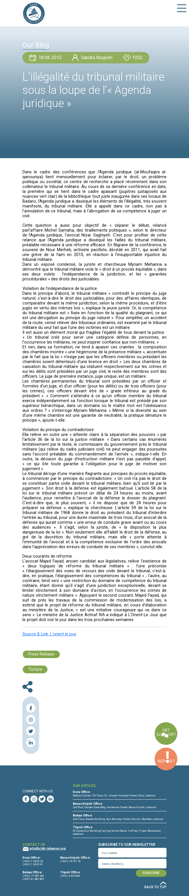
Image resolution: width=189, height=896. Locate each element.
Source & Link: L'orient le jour (49, 634)
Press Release (41, 654)
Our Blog (35, 45)
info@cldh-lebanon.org (47, 848)
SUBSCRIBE (151, 873)
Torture (35, 669)
